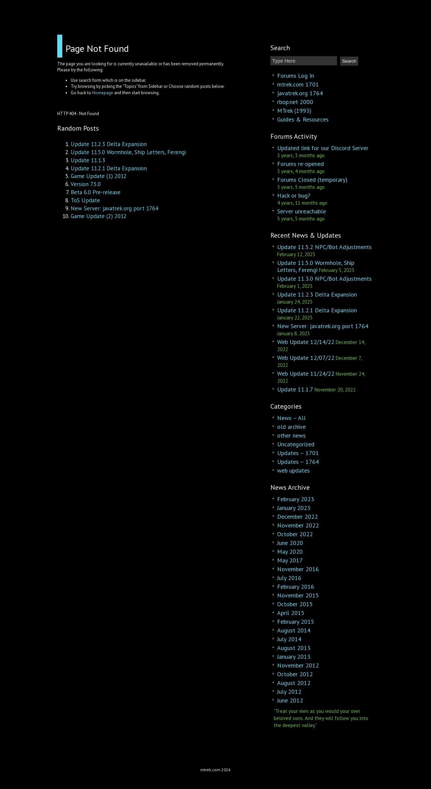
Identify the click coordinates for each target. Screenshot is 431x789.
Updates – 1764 (298, 462)
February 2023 (295, 499)
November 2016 (298, 569)
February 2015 (295, 621)
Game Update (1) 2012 (99, 176)
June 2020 (290, 543)
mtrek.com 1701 (298, 84)
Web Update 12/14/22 (305, 342)
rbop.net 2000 (295, 102)
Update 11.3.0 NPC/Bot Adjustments (324, 278)
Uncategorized (295, 444)
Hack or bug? (293, 195)
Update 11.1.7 (295, 389)
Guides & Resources (303, 119)
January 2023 (293, 508)
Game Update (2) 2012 (99, 216)
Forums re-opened (300, 164)
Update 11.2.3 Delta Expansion (109, 144)
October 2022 (295, 534)
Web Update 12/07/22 (305, 358)
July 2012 (289, 691)
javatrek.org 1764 (300, 93)
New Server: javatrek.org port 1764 (114, 208)
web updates (293, 470)
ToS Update (85, 200)
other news (291, 435)
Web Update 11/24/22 (305, 373)
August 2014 (293, 630)
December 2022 (297, 516)
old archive (291, 427)
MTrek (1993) (294, 110)
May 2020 (290, 551)
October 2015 (295, 604)
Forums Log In (295, 75)
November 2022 (298, 525)
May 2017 (290, 560)
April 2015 (290, 613)
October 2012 (295, 674)
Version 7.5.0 (86, 184)
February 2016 (295, 586)
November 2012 (298, 665)
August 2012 (293, 683)
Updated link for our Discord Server (322, 148)
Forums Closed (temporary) (312, 179)
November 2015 (298, 595)
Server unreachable (301, 211)
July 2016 (289, 578)
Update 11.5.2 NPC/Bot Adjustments (324, 247)
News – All (291, 418)
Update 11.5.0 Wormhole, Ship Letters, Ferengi (128, 152)
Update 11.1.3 (88, 160)
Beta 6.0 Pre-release (96, 192)
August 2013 (293, 648)
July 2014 (289, 639)
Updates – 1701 (298, 453)
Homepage (102, 93)
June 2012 (290, 700)
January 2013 (293, 656)
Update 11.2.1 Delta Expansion (109, 168)
